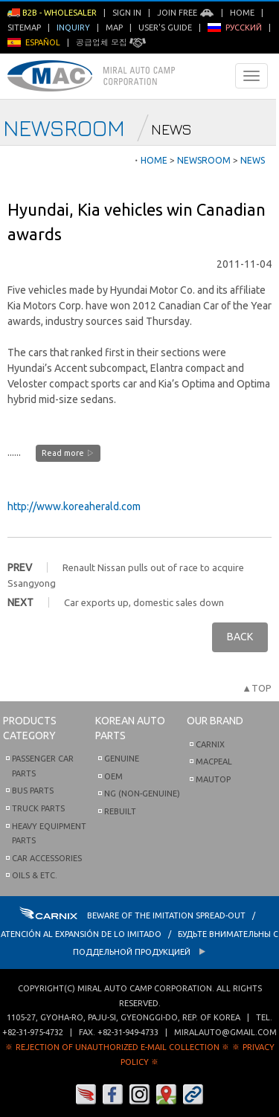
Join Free (185, 12)
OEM (113, 776)
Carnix (210, 744)
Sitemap (24, 27)
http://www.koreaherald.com (74, 506)
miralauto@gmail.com (225, 1032)
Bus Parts (33, 790)
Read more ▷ (68, 452)
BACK (240, 637)
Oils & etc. (34, 875)
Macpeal (214, 761)
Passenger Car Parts (43, 766)
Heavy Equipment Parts (49, 834)
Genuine (121, 758)
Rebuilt (120, 811)
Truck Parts (38, 808)
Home (242, 12)
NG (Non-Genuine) (142, 793)
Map (114, 27)
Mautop (213, 779)
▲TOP (257, 688)
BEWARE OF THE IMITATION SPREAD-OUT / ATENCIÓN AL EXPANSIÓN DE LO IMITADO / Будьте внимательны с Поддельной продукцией (139, 933)
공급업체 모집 (111, 42)
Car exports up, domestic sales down (144, 602)
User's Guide (165, 27)
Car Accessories (47, 858)
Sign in (126, 12)
